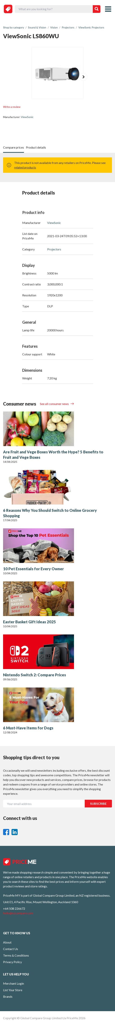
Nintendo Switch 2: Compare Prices (34, 675)
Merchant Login (13, 983)
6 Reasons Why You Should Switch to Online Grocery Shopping (50, 513)
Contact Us (10, 949)
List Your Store (12, 990)
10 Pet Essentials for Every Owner (33, 568)
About (7, 942)
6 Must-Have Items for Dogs (28, 728)
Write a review (12, 106)
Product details (36, 147)
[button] (83, 77)
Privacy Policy (12, 962)
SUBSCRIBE (98, 803)
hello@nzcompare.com (18, 913)
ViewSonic (27, 117)
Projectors (54, 249)
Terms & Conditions (16, 955)
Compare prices (13, 147)
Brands (7, 996)
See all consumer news (54, 404)
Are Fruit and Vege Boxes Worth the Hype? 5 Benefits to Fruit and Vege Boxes (53, 455)
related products (25, 167)
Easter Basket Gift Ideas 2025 (29, 621)
